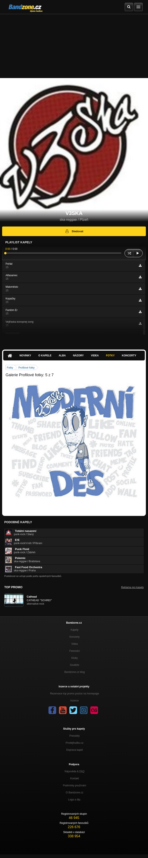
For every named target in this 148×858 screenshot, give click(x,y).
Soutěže (74, 664)
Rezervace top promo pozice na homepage (74, 693)
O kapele (44, 355)
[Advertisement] (74, 46)
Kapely (75, 629)
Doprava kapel (74, 749)
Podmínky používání (74, 785)
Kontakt (74, 778)
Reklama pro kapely (132, 587)
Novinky (25, 355)
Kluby (74, 657)
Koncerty (129, 355)
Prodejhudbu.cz (74, 742)
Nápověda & (74, 771)
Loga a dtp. (74, 799)
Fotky (110, 355)
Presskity (74, 735)
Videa (95, 355)
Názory (78, 355)
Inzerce (74, 700)
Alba (62, 355)
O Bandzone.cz (74, 792)
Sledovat (74, 231)
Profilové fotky (26, 367)
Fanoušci (74, 650)
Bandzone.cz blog (74, 672)
